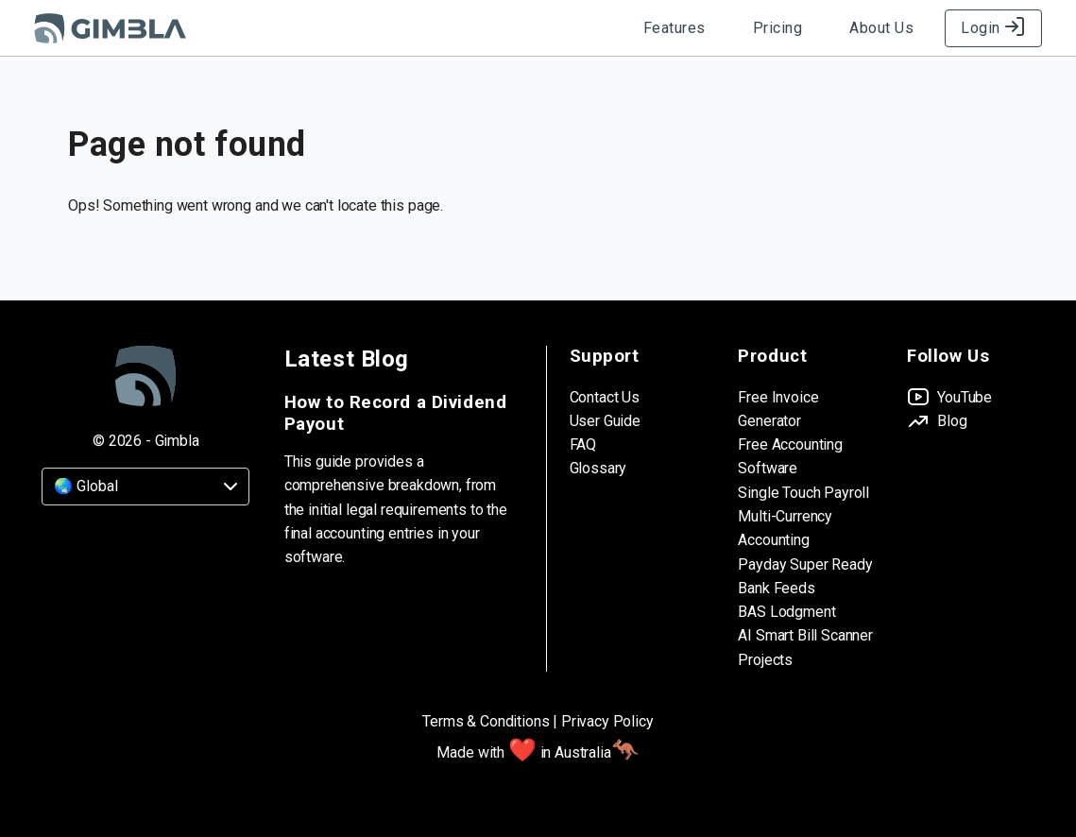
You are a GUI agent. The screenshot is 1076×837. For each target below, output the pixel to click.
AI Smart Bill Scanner (805, 635)
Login (993, 28)
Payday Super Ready (805, 564)
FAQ (583, 444)
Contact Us (605, 397)
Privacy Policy (607, 721)
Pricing (778, 28)
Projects (765, 660)
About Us (881, 28)
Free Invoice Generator (778, 409)
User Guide (605, 421)
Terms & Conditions (485, 721)
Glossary (598, 468)
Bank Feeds (776, 588)
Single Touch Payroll (803, 493)
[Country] (145, 486)
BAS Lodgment (786, 612)
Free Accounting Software (790, 456)
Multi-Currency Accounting (785, 528)
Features (674, 28)
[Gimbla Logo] (110, 28)
